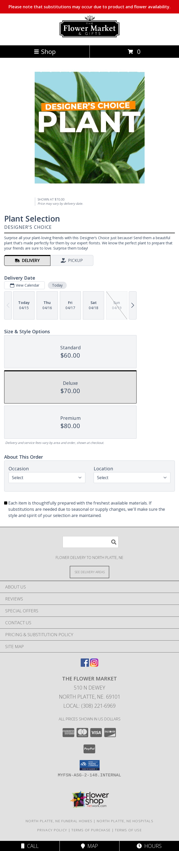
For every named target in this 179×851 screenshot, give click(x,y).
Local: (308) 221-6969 (89, 705)
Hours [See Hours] (149, 845)
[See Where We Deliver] (89, 571)
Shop (45, 51)
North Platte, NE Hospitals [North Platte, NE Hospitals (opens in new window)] (125, 821)
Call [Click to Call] (30, 845)
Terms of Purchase (90, 830)
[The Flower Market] (89, 37)
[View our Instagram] (94, 665)
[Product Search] (90, 542)
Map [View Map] (89, 845)
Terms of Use (128, 830)
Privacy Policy (52, 830)
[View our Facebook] (85, 665)
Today (57, 285)
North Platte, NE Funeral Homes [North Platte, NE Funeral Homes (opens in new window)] (59, 821)
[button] (90, 765)
